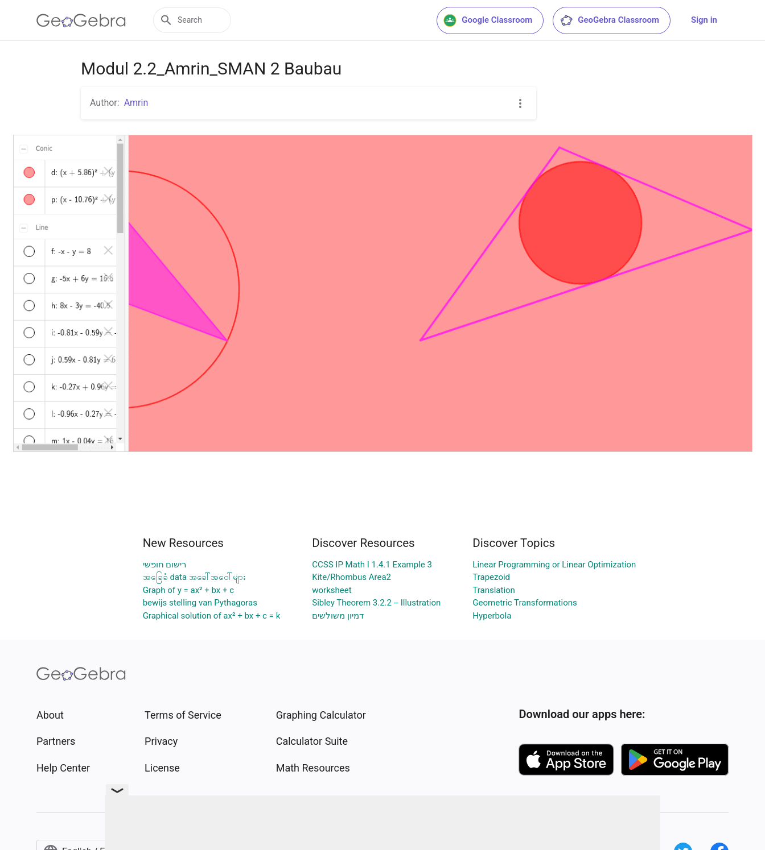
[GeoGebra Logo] (81, 20)
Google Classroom (487, 20)
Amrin (136, 102)
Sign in (704, 20)
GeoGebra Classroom (609, 20)
